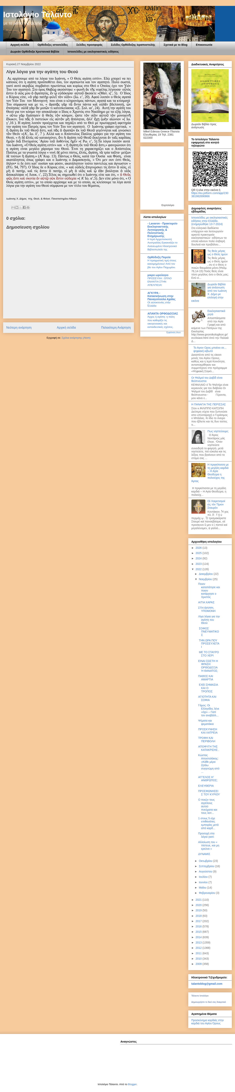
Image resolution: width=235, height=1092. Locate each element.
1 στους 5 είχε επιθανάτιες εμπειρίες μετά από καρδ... (208, 823)
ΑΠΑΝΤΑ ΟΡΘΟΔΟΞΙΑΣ (162, 313)
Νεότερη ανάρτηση (19, 327)
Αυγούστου (206, 871)
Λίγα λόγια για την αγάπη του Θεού (209, 620)
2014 (199, 937)
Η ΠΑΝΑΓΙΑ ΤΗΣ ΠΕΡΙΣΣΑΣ (208, 404)
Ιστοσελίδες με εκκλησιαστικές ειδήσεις (93, 51)
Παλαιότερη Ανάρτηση (116, 327)
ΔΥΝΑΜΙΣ (204, 854)
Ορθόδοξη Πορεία (159, 257)
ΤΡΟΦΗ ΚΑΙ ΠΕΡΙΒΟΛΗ (206, 739)
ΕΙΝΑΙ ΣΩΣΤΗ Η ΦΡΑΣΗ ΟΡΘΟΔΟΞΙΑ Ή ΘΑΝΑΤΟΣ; (208, 665)
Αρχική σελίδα (19, 44)
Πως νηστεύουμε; (218, 431)
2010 (199, 958)
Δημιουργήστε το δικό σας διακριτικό (208, 1002)
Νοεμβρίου (206, 579)
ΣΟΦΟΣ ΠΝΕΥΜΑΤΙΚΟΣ (208, 632)
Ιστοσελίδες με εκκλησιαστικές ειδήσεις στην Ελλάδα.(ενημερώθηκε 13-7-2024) (209, 221)
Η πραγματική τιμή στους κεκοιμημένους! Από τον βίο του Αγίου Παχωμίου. (161, 264)
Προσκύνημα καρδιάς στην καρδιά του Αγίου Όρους (207, 1022)
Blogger (132, 1084)
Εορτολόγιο (167, 205)
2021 (199, 899)
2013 (199, 942)
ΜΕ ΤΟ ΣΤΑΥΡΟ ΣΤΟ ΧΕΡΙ (208, 654)
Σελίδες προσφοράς (89, 44)
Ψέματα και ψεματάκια (206, 722)
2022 (199, 569)
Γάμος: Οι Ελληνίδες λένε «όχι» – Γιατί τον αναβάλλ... (208, 710)
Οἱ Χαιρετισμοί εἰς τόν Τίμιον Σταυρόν (216, 504)
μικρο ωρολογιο (157, 275)
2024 (199, 558)
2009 (199, 963)
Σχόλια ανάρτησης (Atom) (76, 337)
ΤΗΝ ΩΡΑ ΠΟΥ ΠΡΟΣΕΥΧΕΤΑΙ (208, 644)
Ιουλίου (203, 876)
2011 (199, 953)
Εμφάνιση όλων (173, 332)
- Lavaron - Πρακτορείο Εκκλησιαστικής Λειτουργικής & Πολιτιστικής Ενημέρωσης (162, 230)
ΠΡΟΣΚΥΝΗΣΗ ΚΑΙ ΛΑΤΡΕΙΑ (208, 731)
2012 (199, 947)
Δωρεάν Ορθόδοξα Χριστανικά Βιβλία (34, 51)
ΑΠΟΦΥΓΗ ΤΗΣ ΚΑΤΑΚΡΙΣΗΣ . (208, 748)
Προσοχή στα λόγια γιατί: (206, 835)
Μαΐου (203, 887)
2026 (199, 547)
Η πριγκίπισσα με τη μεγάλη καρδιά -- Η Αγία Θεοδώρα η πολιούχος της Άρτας (210, 473)
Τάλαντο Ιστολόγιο (200, 995)
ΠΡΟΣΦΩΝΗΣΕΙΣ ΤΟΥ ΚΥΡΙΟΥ (209, 792)
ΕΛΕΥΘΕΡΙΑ (206, 785)
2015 (199, 931)
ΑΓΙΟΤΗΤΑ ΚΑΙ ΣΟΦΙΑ (207, 698)
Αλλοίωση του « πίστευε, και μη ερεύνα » (208, 845)
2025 (199, 553)
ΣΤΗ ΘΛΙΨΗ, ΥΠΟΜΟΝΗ (206, 609)
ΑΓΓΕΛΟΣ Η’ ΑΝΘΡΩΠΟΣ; (208, 779)
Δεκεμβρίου (206, 573)
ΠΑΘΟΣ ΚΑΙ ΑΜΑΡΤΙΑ (205, 678)
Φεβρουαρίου (207, 892)
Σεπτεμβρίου (207, 866)
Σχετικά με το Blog (176, 44)
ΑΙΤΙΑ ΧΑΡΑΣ (206, 602)
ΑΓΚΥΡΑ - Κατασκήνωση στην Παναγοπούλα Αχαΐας (161, 296)
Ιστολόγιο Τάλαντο (37, 14)
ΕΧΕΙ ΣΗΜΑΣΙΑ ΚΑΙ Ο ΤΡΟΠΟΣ (208, 688)
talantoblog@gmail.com (206, 983)
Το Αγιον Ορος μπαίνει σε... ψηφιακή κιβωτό (210, 349)
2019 (199, 910)
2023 (199, 563)
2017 (199, 921)
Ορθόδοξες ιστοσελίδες (53, 44)
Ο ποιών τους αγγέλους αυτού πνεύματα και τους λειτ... (207, 806)
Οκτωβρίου (206, 860)
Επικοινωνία (204, 44)
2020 (199, 905)
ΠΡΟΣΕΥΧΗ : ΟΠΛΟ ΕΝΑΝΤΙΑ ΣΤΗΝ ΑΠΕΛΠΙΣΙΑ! (159, 282)
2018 (199, 915)
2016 (199, 926)
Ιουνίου (203, 882)
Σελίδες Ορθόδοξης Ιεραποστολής (133, 44)
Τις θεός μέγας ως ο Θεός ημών (218, 252)
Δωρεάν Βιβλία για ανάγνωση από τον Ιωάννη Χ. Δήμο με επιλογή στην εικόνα (209, 292)
